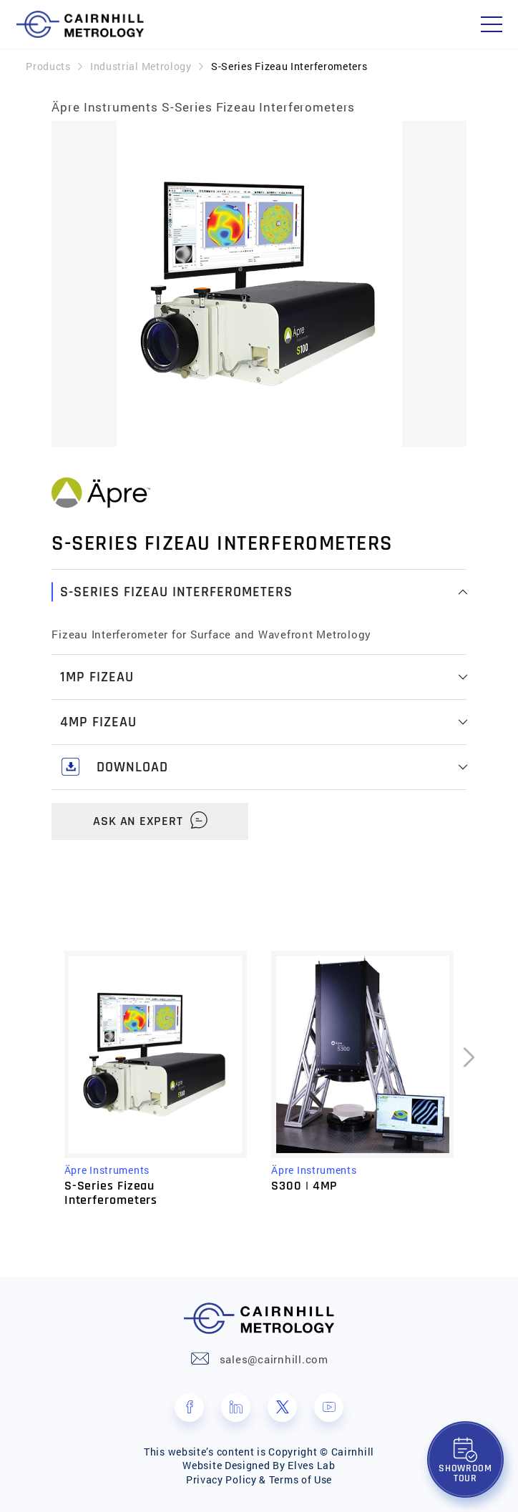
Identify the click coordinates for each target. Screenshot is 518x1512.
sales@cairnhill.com (274, 1359)
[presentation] (469, 1078)
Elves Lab (311, 1465)
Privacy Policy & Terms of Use (259, 1479)
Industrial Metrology (141, 66)
